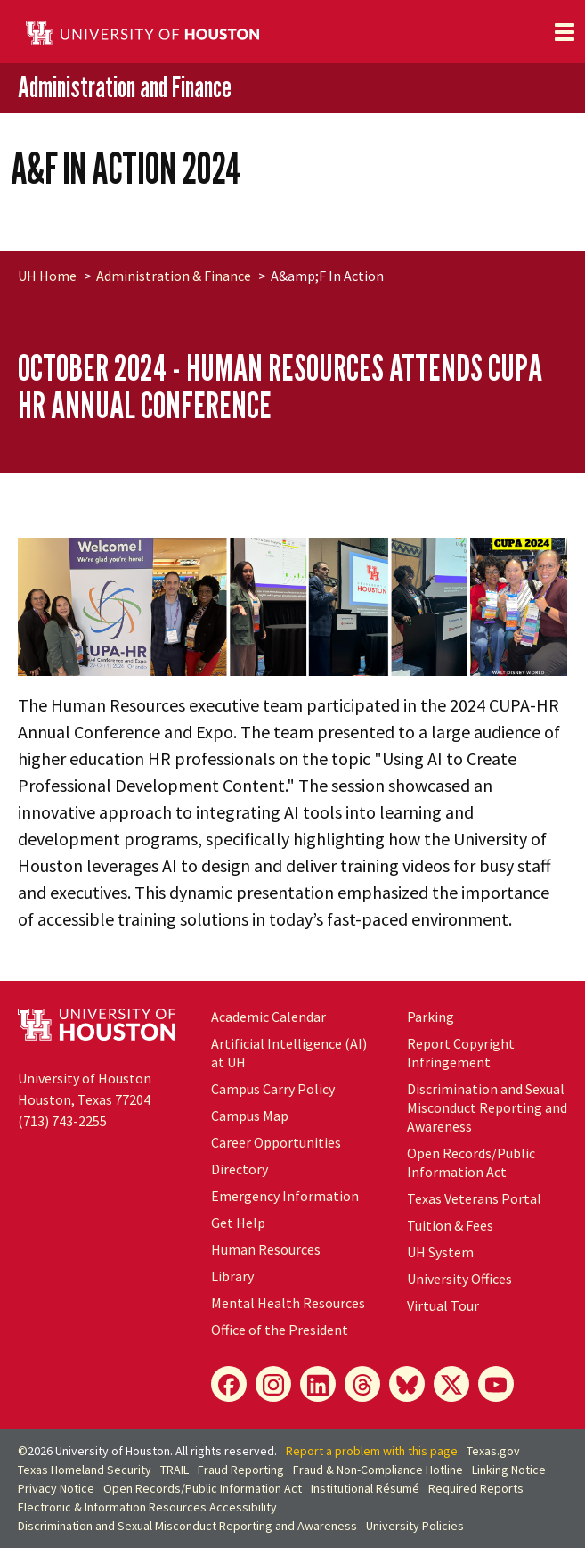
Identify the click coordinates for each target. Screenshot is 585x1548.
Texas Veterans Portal (474, 1198)
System (440, 1252)
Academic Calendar (268, 1016)
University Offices (459, 1279)
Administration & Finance (173, 275)
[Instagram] (273, 1384)
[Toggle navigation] (564, 32)
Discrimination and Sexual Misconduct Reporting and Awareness (487, 1107)
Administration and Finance (125, 86)
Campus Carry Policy (273, 1089)
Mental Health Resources (288, 1303)
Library (232, 1276)
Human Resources (266, 1249)
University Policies (415, 1526)
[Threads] (362, 1384)
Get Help (238, 1222)
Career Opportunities (276, 1142)
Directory (239, 1169)
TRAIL (174, 1470)
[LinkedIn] (318, 1384)
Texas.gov (493, 1451)
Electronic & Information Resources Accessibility (147, 1507)
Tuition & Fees (450, 1225)
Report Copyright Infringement (461, 1052)
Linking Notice (509, 1470)
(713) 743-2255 (62, 1121)
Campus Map (249, 1115)
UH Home (47, 275)
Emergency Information (285, 1196)
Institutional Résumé (365, 1488)
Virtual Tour (443, 1305)
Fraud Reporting (241, 1470)
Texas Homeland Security (84, 1470)
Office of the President (279, 1329)
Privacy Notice (56, 1488)
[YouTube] (496, 1384)
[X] (451, 1384)
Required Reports (476, 1488)
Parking (430, 1016)
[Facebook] (229, 1384)
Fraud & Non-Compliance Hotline (378, 1470)
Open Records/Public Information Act (471, 1162)
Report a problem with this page (372, 1451)
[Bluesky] (407, 1384)
